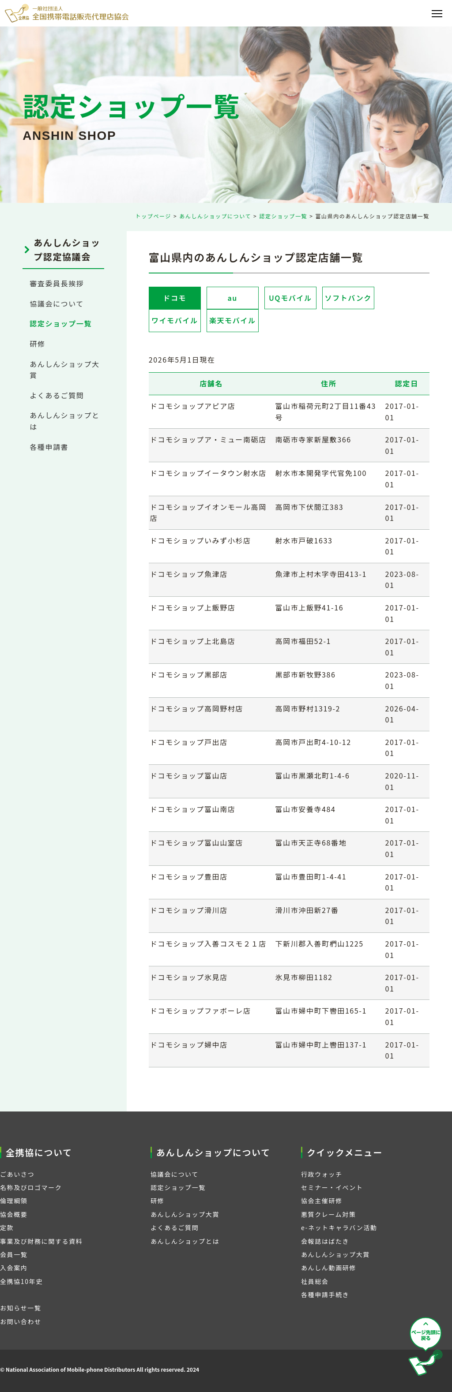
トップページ (153, 216)
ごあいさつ (17, 1174)
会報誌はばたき (325, 1241)
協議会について (57, 303)
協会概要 (13, 1214)
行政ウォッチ (322, 1174)
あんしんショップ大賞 (185, 1214)
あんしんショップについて (215, 216)
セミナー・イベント (332, 1187)
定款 (7, 1227)
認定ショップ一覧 (283, 216)
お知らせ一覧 (20, 1307)
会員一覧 (13, 1254)
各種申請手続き (325, 1294)
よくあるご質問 (57, 395)
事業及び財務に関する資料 (41, 1241)
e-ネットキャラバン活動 (339, 1227)
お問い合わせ (20, 1321)
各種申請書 (49, 447)
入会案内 (13, 1267)
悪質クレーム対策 (328, 1214)
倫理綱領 (13, 1200)
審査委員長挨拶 (57, 283)
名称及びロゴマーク (31, 1187)
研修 (37, 343)
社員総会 (314, 1281)
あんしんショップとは (185, 1241)
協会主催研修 (322, 1200)
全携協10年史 (21, 1281)
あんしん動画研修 (328, 1267)
